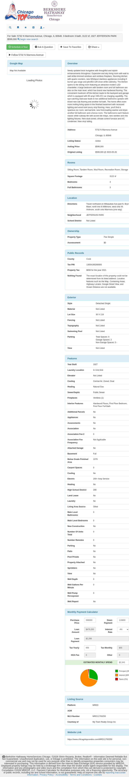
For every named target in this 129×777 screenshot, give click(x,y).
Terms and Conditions (81, 774)
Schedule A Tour (18, 47)
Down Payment (108, 621)
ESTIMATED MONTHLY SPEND (98, 662)
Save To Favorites (70, 47)
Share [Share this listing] (93, 47)
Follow (26, 55)
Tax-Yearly (74, 648)
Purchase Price (74, 621)
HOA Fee (75, 655)
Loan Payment (75, 640)
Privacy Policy (47, 774)
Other (109, 655)
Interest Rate (108, 630)
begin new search (29, 39)
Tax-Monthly (106, 648)
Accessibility (62, 774)
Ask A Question (44, 47)
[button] (42, 27)
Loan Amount (75, 630)
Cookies (98, 774)
